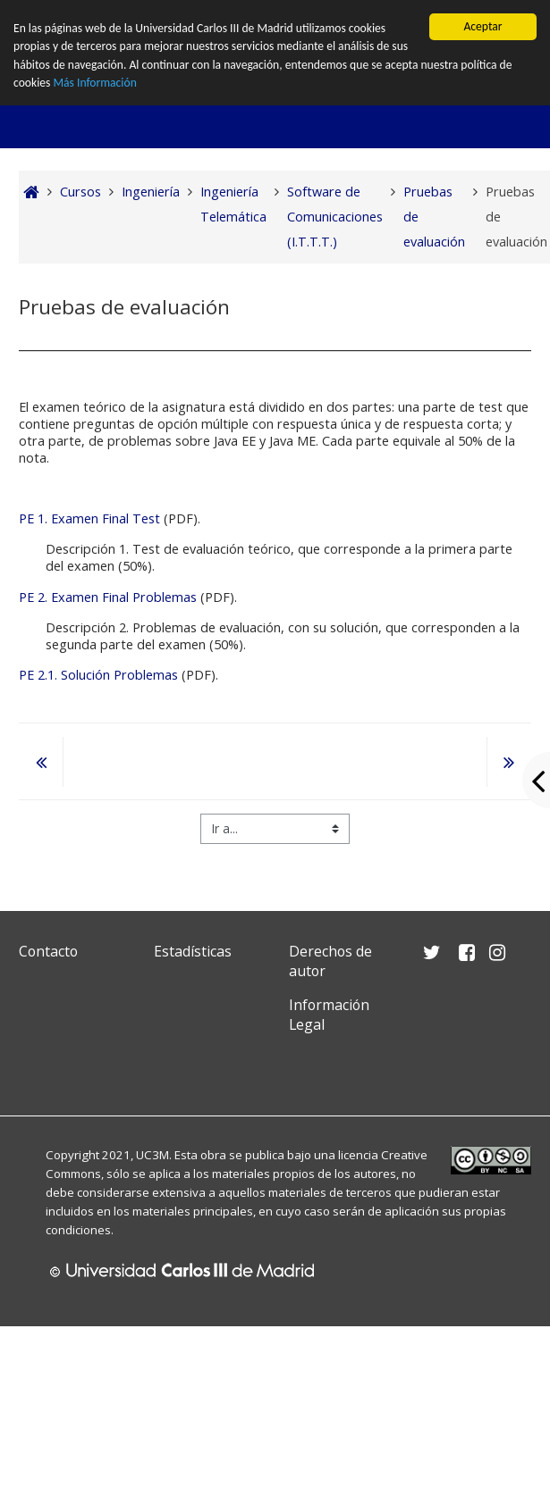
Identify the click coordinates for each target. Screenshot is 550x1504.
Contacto (48, 951)
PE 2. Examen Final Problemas (109, 597)
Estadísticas (193, 951)
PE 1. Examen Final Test (89, 518)
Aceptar (482, 26)
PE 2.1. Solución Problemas (98, 674)
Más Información (94, 82)
